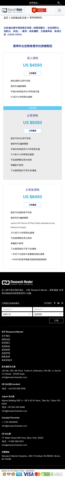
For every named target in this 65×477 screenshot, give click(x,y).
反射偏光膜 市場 (18, 17)
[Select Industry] (17, 314)
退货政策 (6, 349)
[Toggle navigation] (59, 10)
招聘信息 (6, 339)
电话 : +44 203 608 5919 (13, 388)
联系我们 (6, 342)
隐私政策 (6, 356)
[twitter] (62, 303)
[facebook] (55, 303)
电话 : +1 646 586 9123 (13, 441)
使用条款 (6, 346)
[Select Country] (48, 314)
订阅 (56, 320)
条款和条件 (7, 360)
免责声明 (6, 353)
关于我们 (6, 336)
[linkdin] (58, 303)
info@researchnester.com (14, 377)
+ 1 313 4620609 (10, 422)
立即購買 (32, 73)
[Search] (59, 3)
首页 (6, 17)
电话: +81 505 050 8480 (13, 407)
